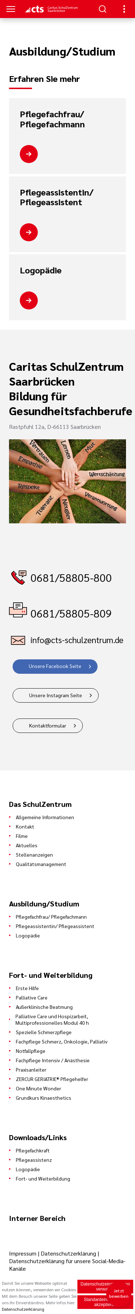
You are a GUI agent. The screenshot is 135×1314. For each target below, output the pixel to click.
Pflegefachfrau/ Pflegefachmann (52, 119)
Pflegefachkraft (33, 1150)
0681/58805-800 (71, 577)
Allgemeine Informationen (45, 817)
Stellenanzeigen (34, 854)
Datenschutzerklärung (68, 1253)
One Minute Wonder (38, 1088)
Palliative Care (32, 997)
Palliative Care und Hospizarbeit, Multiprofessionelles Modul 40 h (52, 1019)
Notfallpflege (30, 1050)
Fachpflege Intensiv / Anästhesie (53, 1060)
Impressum (23, 1253)
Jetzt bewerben (119, 1293)
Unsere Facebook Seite (55, 666)
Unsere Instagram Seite (55, 695)
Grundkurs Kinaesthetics (43, 1097)
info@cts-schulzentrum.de (77, 639)
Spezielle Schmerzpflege (44, 1032)
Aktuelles (26, 845)
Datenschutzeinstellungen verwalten (105, 1287)
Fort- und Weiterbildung (43, 1178)
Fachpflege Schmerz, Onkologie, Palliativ (62, 1041)
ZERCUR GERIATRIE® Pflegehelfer (52, 1079)
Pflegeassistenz (34, 1159)
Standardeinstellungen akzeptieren (105, 1302)
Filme (22, 835)
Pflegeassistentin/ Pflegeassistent (57, 197)
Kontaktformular (47, 725)
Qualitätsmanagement (41, 864)
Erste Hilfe (27, 988)
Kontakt (25, 826)
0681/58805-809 (71, 613)
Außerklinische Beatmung (44, 1006)
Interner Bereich (37, 1218)
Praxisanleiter (31, 1069)
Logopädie (41, 270)
